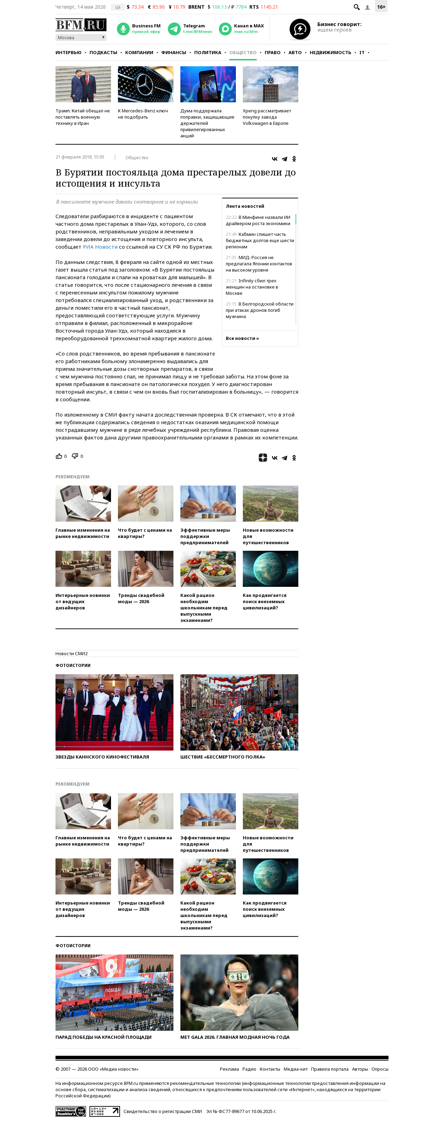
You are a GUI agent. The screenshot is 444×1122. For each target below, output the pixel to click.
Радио (249, 1069)
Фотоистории (73, 665)
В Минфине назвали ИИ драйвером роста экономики (258, 220)
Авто (295, 52)
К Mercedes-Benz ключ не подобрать (143, 114)
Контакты (270, 1069)
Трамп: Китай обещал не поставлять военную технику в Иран (83, 117)
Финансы (173, 52)
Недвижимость (330, 52)
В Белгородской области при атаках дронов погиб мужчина (259, 310)
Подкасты (103, 52)
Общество (243, 52)
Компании (139, 52)
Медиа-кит (296, 1069)
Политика (207, 52)
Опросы (380, 1069)
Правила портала (330, 1069)
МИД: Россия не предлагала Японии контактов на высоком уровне (259, 263)
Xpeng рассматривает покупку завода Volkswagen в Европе (267, 117)
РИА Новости (100, 246)
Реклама (229, 1069)
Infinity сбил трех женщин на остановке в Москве (252, 286)
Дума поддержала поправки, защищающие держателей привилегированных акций (207, 123)
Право (273, 52)
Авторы (360, 1069)
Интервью (69, 52)
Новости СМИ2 (71, 653)
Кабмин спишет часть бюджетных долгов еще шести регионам (260, 240)
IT (362, 52)
